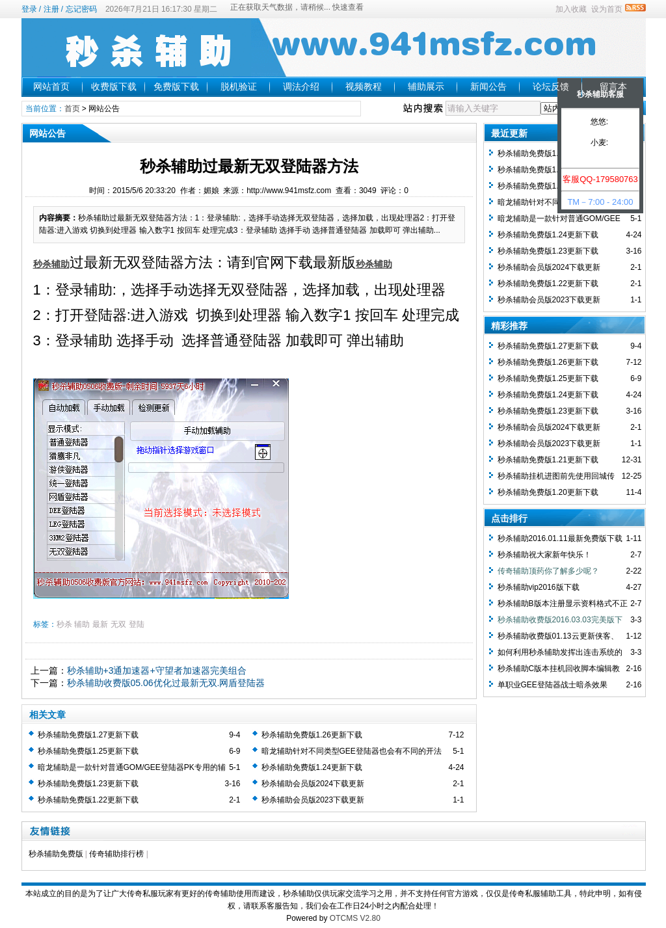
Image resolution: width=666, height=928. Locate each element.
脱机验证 (238, 86)
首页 (72, 108)
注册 (51, 9)
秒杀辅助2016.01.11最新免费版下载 (560, 538)
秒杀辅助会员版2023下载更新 (313, 799)
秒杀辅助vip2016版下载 (538, 587)
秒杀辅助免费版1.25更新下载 (88, 751)
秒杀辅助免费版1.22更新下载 (88, 799)
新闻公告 (488, 86)
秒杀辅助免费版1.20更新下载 (548, 492)
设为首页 (606, 9)
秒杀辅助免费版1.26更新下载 (311, 734)
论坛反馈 (551, 86)
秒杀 (64, 624)
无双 (118, 624)
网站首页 (51, 86)
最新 (100, 624)
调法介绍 (301, 86)
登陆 (136, 624)
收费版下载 (114, 86)
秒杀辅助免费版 (56, 853)
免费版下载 (176, 86)
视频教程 (363, 86)
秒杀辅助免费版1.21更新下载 (548, 459)
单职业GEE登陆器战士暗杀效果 (552, 684)
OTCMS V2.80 (355, 918)
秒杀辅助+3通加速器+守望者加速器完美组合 (156, 670)
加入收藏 (571, 9)
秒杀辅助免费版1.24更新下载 (311, 767)
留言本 (613, 86)
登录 (29, 9)
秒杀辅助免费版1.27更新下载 (88, 734)
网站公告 (104, 108)
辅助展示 (426, 86)
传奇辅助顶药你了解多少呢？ (548, 571)
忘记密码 (81, 9)
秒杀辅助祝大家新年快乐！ (544, 554)
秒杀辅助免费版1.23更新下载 (88, 783)
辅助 (82, 624)
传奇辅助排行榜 (116, 853)
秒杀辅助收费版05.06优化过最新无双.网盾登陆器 (166, 683)
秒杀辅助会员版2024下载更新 (313, 783)
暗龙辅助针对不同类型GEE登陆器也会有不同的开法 (351, 751)
